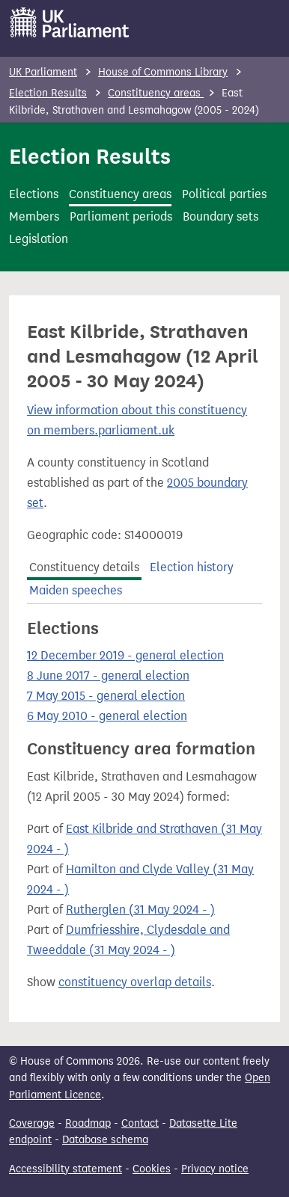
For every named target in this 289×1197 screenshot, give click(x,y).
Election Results (48, 93)
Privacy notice (215, 1169)
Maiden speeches (75, 590)
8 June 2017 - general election (108, 675)
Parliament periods (121, 216)
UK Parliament (43, 72)
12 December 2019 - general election (125, 655)
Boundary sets (220, 216)
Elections (33, 194)
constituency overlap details (134, 982)
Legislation (38, 239)
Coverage (32, 1123)
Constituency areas (156, 93)
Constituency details (84, 567)
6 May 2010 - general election (107, 716)
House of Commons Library (163, 72)
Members (34, 216)
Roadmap (88, 1123)
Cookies (152, 1169)
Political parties (224, 194)
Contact (140, 1123)
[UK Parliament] (70, 22)
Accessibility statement (65, 1169)
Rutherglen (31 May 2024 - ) (140, 909)
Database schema (105, 1139)
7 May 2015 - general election (106, 696)
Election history (192, 567)
